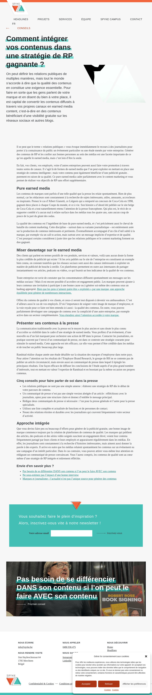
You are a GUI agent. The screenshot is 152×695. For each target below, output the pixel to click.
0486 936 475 (69, 647)
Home (110, 647)
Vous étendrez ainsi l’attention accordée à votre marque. (89, 315)
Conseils (23, 28)
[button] (146, 656)
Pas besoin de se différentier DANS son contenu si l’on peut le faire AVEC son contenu (69, 471)
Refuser (109, 684)
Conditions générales (69, 683)
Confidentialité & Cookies (41, 683)
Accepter (86, 684)
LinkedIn (67, 660)
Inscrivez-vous (114, 533)
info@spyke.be (25, 647)
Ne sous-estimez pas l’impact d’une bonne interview (51, 475)
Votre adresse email (61, 533)
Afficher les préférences (134, 684)
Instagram (67, 657)
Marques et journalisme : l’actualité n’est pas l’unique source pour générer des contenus (70, 478)
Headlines (112, 650)
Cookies (107, 690)
